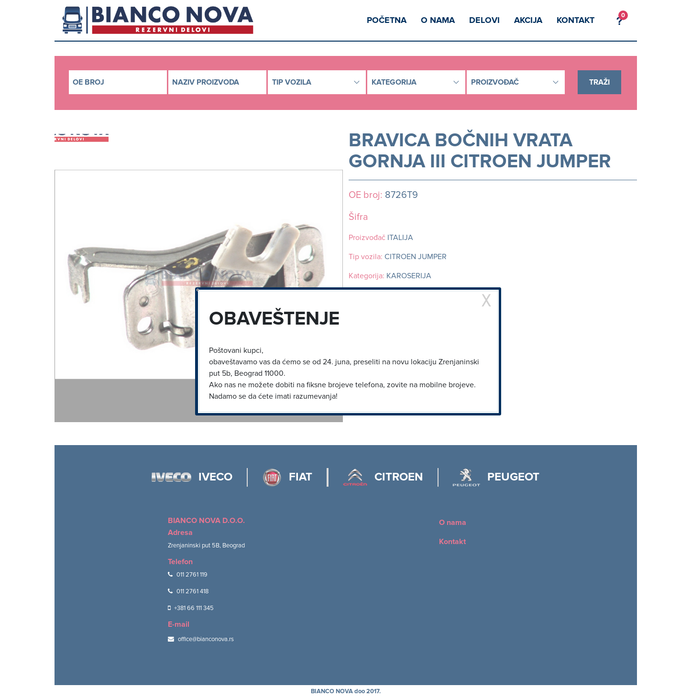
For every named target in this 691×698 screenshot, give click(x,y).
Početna (386, 20)
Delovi (484, 20)
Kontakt (575, 20)
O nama (438, 20)
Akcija (528, 20)
